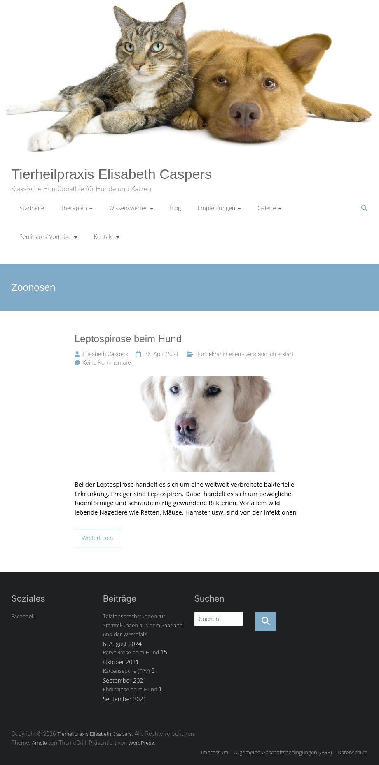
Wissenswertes (128, 208)
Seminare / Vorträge (46, 237)
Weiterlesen (97, 538)
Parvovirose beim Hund (131, 652)
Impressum (214, 752)
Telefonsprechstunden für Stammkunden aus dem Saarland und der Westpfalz (143, 625)
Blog (175, 208)
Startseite (32, 208)
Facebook (23, 616)
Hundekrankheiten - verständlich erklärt (244, 354)
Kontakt (104, 237)
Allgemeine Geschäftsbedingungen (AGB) (283, 752)
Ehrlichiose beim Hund (130, 689)
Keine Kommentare (106, 362)
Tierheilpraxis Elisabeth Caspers (112, 174)
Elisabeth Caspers (105, 354)
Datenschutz (352, 752)
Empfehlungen (217, 208)
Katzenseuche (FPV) (126, 671)
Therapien (74, 208)
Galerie (266, 208)
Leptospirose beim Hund (128, 338)
